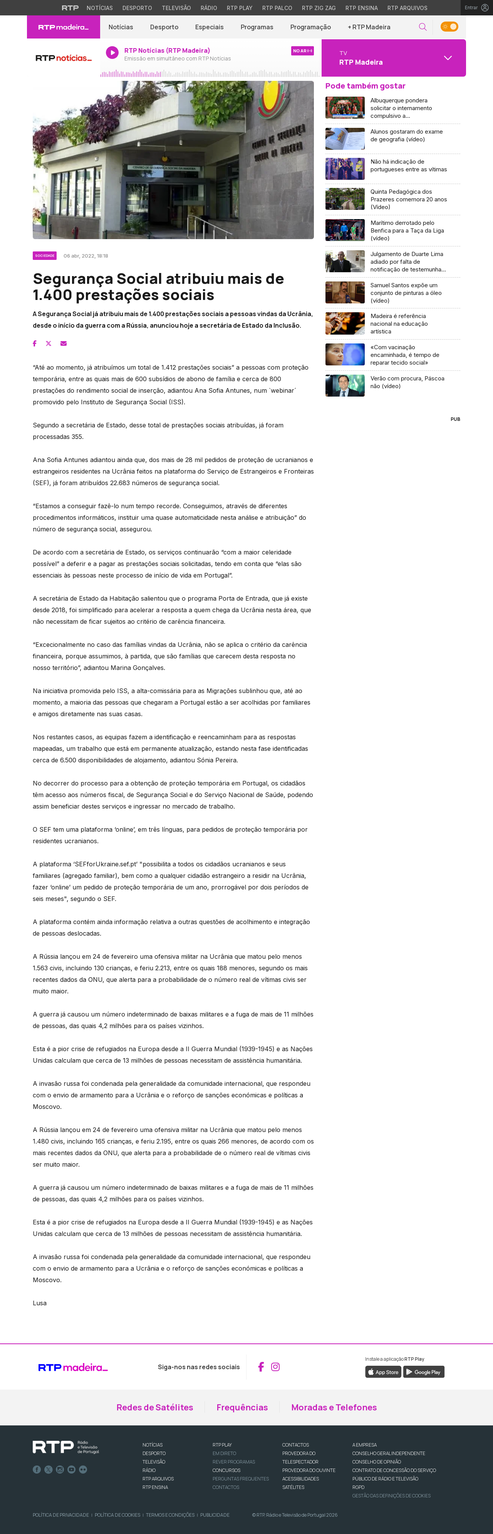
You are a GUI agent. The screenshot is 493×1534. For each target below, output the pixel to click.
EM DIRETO (224, 1453)
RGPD (358, 1487)
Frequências (242, 1407)
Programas (257, 27)
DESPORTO (154, 1453)
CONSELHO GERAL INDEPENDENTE (388, 1453)
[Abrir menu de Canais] (393, 58)
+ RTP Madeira (369, 27)
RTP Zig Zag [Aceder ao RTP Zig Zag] (319, 8)
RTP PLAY (222, 1445)
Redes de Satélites (154, 1407)
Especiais (209, 27)
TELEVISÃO (154, 1462)
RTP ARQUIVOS (158, 1478)
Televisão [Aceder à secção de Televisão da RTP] (176, 8)
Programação (310, 27)
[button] (423, 27)
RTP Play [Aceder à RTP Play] (240, 8)
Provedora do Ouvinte (308, 1470)
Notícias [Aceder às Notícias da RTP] (100, 8)
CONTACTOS (295, 1445)
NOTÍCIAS (153, 1445)
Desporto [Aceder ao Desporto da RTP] (137, 8)
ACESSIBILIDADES (300, 1478)
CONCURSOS (226, 1470)
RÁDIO (149, 1470)
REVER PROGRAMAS (234, 1462)
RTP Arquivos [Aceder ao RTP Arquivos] (407, 8)
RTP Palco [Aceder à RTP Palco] (277, 8)
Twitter (48, 1469)
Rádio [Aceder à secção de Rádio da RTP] (209, 8)
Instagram (60, 1469)
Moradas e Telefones (334, 1407)
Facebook (37, 1469)
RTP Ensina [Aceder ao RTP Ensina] (361, 8)
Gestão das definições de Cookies (391, 1495)
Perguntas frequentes (241, 1478)
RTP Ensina (155, 1487)
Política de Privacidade (61, 1515)
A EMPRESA (364, 1445)
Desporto (164, 27)
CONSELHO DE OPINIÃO (376, 1462)
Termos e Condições (170, 1515)
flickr (83, 1469)
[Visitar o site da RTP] (70, 7)
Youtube (71, 1469)
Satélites (293, 1487)
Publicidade (215, 1515)
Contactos (226, 1487)
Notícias (121, 27)
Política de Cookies (117, 1515)
